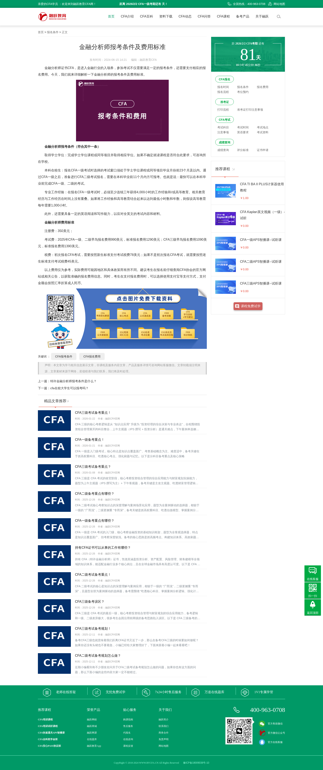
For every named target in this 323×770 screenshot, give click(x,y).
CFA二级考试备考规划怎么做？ (98, 655)
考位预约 (243, 92)
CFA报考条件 (63, 356)
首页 (111, 16)
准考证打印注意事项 (250, 109)
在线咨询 (128, 739)
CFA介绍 (127, 16)
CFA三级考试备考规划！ (93, 628)
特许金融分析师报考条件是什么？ (73, 381)
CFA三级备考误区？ (89, 601)
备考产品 (242, 16)
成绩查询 (224, 142)
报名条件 (53, 32)
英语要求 (243, 132)
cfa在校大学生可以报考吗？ (69, 388)
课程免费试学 (251, 306)
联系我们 (164, 726)
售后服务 (128, 726)
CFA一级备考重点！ (89, 439)
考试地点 (262, 127)
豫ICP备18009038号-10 (196, 762)
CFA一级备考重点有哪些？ (94, 520)
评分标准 (243, 150)
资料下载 (165, 16)
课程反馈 (128, 745)
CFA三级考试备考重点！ (93, 412)
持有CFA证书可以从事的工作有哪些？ (103, 547)
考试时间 (243, 127)
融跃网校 (92, 719)
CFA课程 (223, 16)
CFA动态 (185, 16)
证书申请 (262, 150)
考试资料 (262, 132)
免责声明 (164, 739)
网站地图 (276, 4)
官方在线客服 (271, 742)
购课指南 (128, 719)
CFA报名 (224, 79)
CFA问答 (204, 16)
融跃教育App (94, 745)
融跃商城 (92, 726)
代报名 (127, 732)
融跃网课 (92, 732)
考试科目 (223, 127)
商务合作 (164, 732)
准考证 (224, 102)
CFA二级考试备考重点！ (93, 574)
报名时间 (223, 87)
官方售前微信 (271, 723)
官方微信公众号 (272, 733)
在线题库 (92, 739)
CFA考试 (224, 119)
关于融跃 (262, 16)
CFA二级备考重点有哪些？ (94, 493)
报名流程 (223, 92)
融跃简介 (164, 719)
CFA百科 (146, 16)
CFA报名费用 (92, 356)
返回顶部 (312, 612)
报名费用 (262, 87)
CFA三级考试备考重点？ (93, 466)
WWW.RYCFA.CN (148, 762)
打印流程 (223, 109)
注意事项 (223, 132)
